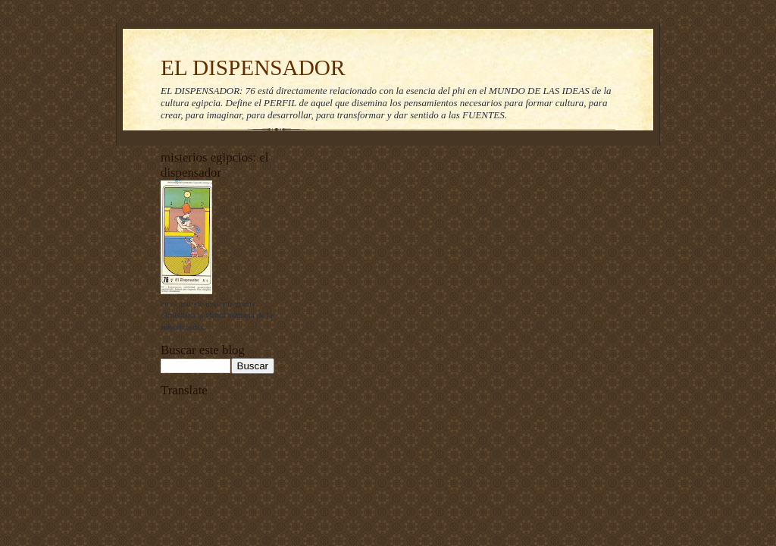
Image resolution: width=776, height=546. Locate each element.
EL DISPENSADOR (253, 67)
